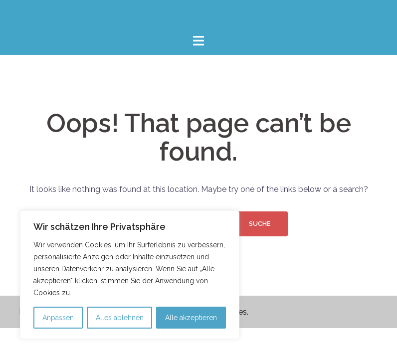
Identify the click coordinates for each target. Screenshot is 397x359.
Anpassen (58, 318)
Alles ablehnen (120, 318)
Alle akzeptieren (191, 318)
